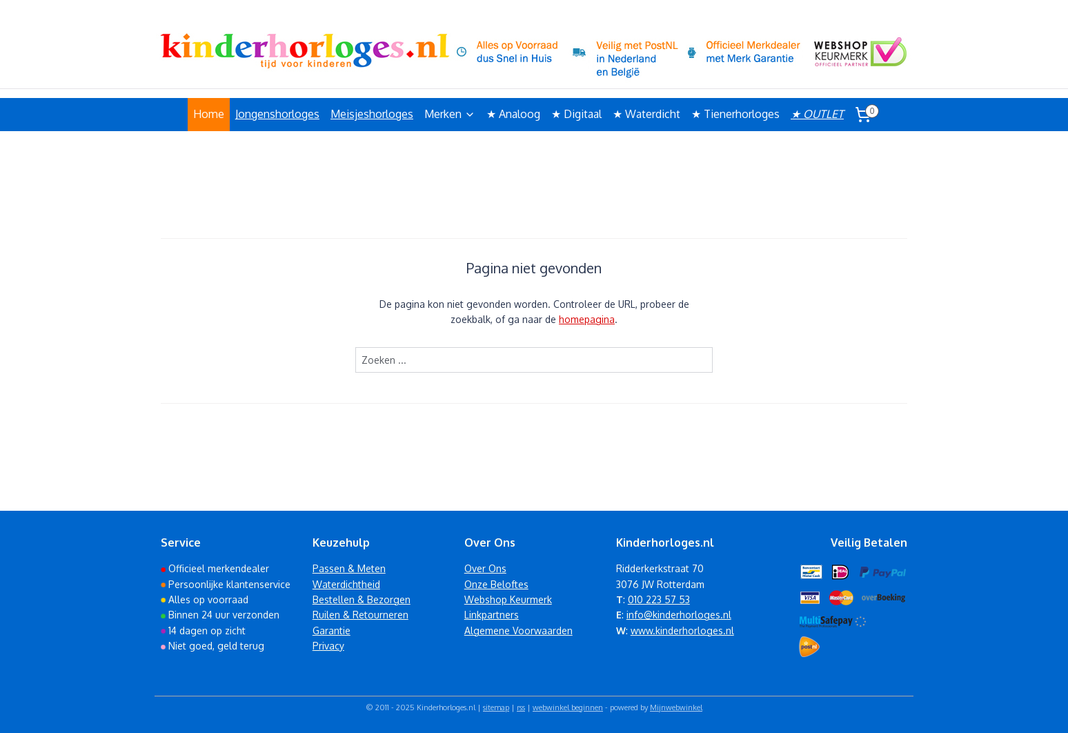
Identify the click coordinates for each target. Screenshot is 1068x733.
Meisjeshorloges (371, 114)
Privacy (328, 646)
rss (521, 707)
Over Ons (485, 568)
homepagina (587, 319)
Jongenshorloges (277, 114)
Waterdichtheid (346, 584)
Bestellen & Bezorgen (362, 599)
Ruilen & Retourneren (360, 614)
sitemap (496, 707)
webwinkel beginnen (568, 707)
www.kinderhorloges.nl (682, 630)
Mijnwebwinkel (676, 707)
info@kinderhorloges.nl (678, 614)
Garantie (331, 630)
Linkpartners (491, 614)
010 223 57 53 (659, 599)
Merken (449, 114)
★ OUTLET (817, 114)
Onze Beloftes (496, 584)
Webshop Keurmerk (508, 599)
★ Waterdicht (646, 114)
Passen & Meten (349, 568)
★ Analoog (513, 114)
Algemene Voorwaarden (518, 630)
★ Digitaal (576, 114)
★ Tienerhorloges (735, 114)
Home (208, 114)
